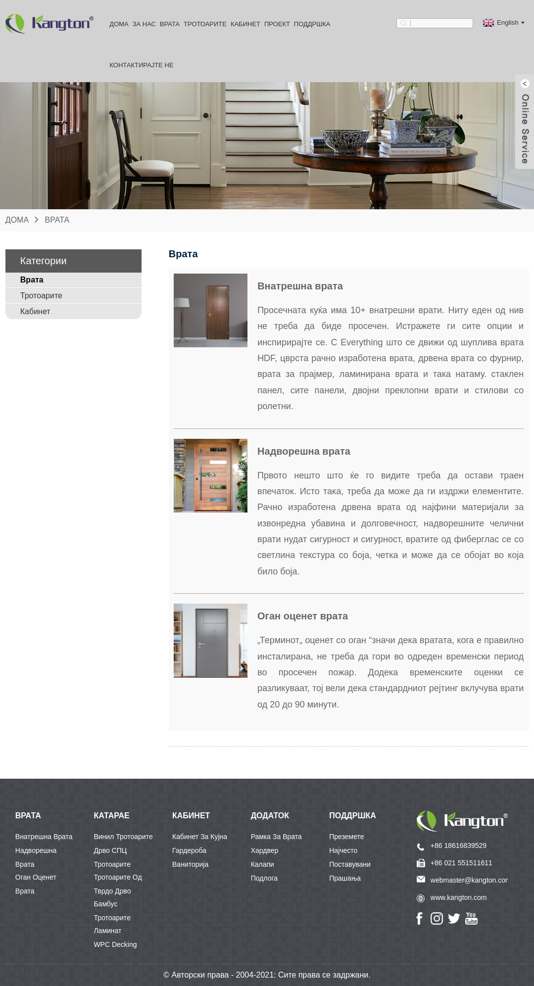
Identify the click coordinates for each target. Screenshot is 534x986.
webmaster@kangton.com (471, 880)
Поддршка (312, 24)
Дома (118, 24)
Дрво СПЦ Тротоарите (112, 851)
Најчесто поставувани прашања (350, 851)
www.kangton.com (459, 897)
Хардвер (265, 850)
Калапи (262, 864)
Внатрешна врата (44, 837)
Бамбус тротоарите (112, 905)
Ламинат (107, 931)
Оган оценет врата (35, 878)
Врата (170, 24)
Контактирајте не (141, 65)
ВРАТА (28, 815)
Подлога (264, 878)
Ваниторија (190, 864)
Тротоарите (205, 24)
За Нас (144, 24)
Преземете (346, 837)
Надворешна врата (35, 851)
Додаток (270, 815)
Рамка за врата (276, 837)
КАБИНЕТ (191, 815)
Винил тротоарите (123, 837)
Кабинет (245, 24)
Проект (277, 24)
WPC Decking (115, 944)
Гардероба (189, 850)
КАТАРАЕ (111, 815)
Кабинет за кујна (199, 837)
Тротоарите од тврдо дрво (118, 878)
